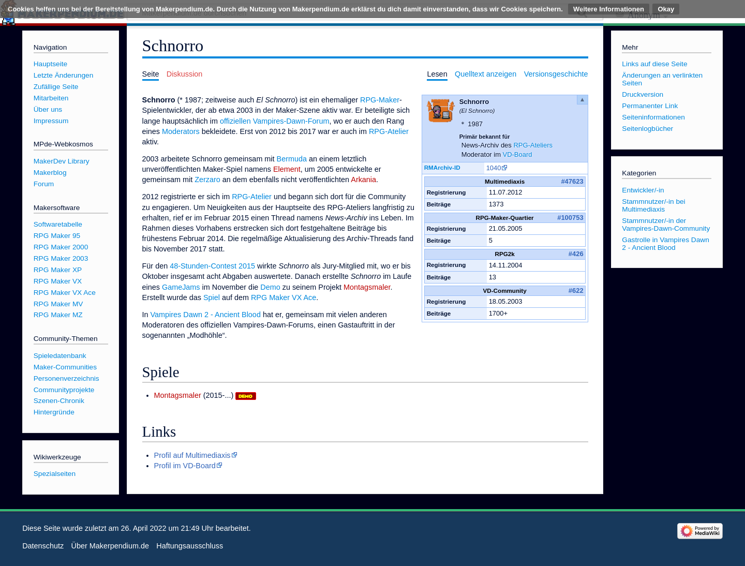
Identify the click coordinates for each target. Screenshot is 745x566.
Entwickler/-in (643, 190)
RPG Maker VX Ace (283, 297)
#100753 (570, 217)
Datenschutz (43, 546)
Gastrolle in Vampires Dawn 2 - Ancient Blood (665, 243)
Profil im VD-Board (185, 465)
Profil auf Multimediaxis (192, 455)
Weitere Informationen (608, 9)
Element (287, 169)
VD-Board (517, 154)
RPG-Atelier (389, 131)
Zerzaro (207, 179)
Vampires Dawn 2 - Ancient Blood (206, 314)
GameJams (181, 287)
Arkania (363, 179)
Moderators (181, 131)
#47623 (572, 181)
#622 (576, 290)
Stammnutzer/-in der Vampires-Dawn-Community (666, 224)
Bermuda (292, 159)
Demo (270, 287)
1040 (493, 168)
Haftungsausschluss (189, 546)
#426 (576, 254)
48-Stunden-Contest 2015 (212, 266)
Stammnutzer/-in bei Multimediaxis (653, 205)
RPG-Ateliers (533, 145)
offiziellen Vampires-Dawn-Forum (274, 121)
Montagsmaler (367, 287)
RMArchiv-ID (442, 167)
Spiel (211, 297)
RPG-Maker (379, 100)
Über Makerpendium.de (110, 546)
